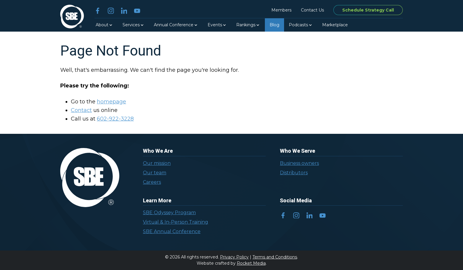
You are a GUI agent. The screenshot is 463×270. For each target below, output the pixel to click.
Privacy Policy (234, 257)
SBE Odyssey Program (169, 212)
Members (281, 10)
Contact (81, 110)
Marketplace (335, 24)
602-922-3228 (115, 119)
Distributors (294, 172)
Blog (274, 24)
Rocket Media (251, 263)
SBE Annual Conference (171, 231)
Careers (152, 182)
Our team (154, 172)
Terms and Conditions (274, 257)
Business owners (299, 163)
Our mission (157, 163)
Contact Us (312, 10)
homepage (111, 101)
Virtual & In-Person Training (175, 222)
